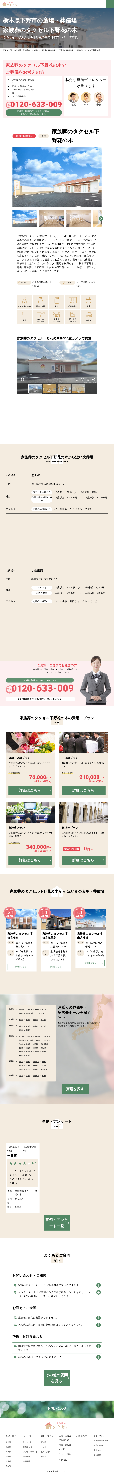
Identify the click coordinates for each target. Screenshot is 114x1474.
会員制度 (26, 1461)
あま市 (46, 1040)
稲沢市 (38, 1040)
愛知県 (11, 1036)
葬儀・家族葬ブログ (65, 1447)
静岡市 (28, 1026)
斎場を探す (75, 1089)
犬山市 (21, 1044)
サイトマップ (99, 1436)
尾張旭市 (29, 1051)
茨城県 (11, 1019)
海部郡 (44, 1051)
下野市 (37, 1009)
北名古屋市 (22, 1040)
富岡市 (35, 1069)
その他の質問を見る (56, 1378)
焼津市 (21, 1030)
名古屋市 (21, 1037)
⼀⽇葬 (43, 1447)
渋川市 (28, 1069)
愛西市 (28, 1055)
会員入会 (97, 1450)
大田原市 (39, 1013)
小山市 (44, 1009)
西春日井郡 (44, 1044)
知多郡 (28, 1044)
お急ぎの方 (81, 1436)
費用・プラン (47, 1436)
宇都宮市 (21, 1009)
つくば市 (43, 1020)
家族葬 (43, 1442)
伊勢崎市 (36, 1062)
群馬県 (11, 1061)
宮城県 (11, 1075)
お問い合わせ (99, 1445)
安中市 (21, 1069)
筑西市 (28, 1020)
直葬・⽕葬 (45, 1452)
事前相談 (26, 1457)
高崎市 (21, 1062)
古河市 (21, 1020)
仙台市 (21, 1076)
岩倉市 (21, 1051)
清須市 (37, 1051)
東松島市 (36, 1076)
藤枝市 (28, 1030)
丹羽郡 (35, 1044)
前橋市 (28, 1062)
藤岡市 (35, 1065)
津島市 (21, 1055)
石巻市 (28, 1076)
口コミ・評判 (65, 1454)
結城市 (35, 1020)
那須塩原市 (29, 1013)
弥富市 (21, 1048)
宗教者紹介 (27, 1447)
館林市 (44, 1062)
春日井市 (38, 1037)
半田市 (35, 1048)
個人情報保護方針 (101, 1440)
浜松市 (21, 1026)
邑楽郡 (43, 1069)
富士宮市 (43, 1026)
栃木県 (11, 1009)
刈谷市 (28, 1048)
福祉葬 (43, 1457)
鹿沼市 (29, 1009)
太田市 (28, 1065)
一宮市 (29, 1037)
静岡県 (11, 1025)
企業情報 (63, 1460)
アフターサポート (30, 1452)
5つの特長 (27, 1442)
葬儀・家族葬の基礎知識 (65, 1438)
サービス (27, 1436)
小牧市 (46, 1037)
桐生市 (21, 1065)
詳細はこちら (30, 790)
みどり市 (43, 1065)
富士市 (35, 1026)
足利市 (21, 1013)
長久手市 (43, 1048)
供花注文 (97, 1455)
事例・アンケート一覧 (56, 1223)
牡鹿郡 (44, 1076)
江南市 (31, 1040)
